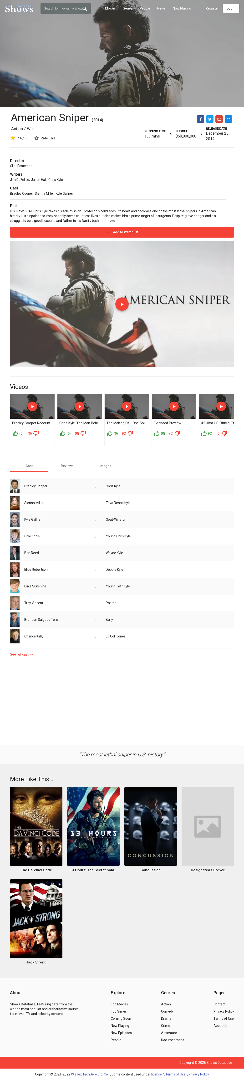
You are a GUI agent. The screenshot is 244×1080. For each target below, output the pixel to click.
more (111, 221)
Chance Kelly (33, 636)
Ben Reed (31, 553)
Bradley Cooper (21, 193)
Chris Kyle (55, 180)
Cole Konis (32, 536)
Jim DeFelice (19, 180)
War (30, 128)
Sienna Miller (44, 193)
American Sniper (50, 117)
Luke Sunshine (35, 586)
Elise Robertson (36, 569)
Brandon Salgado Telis (41, 620)
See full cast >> (21, 654)
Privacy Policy (198, 1074)
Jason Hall (38, 180)
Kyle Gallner (64, 193)
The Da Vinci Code (36, 870)
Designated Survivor (208, 870)
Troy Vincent (33, 603)
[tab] (29, 466)
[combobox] (66, 8)
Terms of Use (175, 1074)
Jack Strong (36, 962)
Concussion (151, 870)
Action (17, 128)
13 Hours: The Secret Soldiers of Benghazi (93, 870)
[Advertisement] (122, 699)
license (156, 1074)
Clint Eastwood (21, 166)
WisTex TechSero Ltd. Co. (90, 1074)
